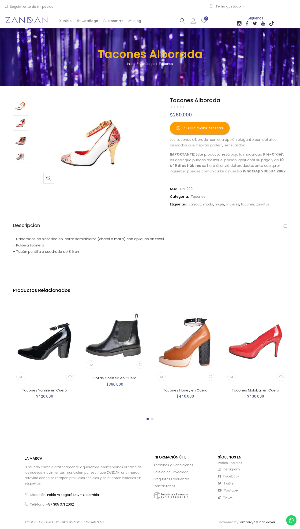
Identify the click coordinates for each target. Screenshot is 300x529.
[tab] (150, 225)
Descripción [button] (150, 225)
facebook (228, 476)
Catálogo (87, 21)
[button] (48, 178)
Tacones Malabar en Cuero (255, 390)
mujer (219, 204)
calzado (195, 204)
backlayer (267, 522)
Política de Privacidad (171, 472)
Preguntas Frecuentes (172, 479)
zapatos (262, 204)
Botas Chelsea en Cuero (115, 378)
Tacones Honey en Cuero (185, 390)
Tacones (166, 63)
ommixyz (247, 522)
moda (208, 204)
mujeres (232, 204)
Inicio (65, 21)
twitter (226, 483)
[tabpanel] (44, 354)
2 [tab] (152, 419)
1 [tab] (147, 419)
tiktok (225, 497)
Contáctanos (164, 486)
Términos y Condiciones (173, 465)
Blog (134, 21)
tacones (248, 204)
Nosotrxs (113, 21)
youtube (228, 490)
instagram (229, 469)
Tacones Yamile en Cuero (44, 390)
